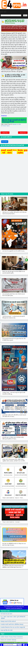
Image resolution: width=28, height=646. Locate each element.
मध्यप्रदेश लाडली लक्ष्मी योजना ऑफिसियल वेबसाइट (12, 624)
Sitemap (14, 639)
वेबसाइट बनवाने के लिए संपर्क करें (8, 621)
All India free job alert (6, 613)
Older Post (5, 132)
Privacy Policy (12, 636)
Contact (9, 639)
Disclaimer (20, 636)
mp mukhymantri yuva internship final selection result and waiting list (14, 607)
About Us (3, 639)
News (6, 636)
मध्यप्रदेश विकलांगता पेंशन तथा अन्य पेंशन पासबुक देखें (13, 627)
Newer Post (23, 132)
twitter (2, 636)
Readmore (4, 115)
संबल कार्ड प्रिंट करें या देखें (6, 630)
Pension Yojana (6, 125)
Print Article (4, 141)
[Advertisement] (14, 584)
